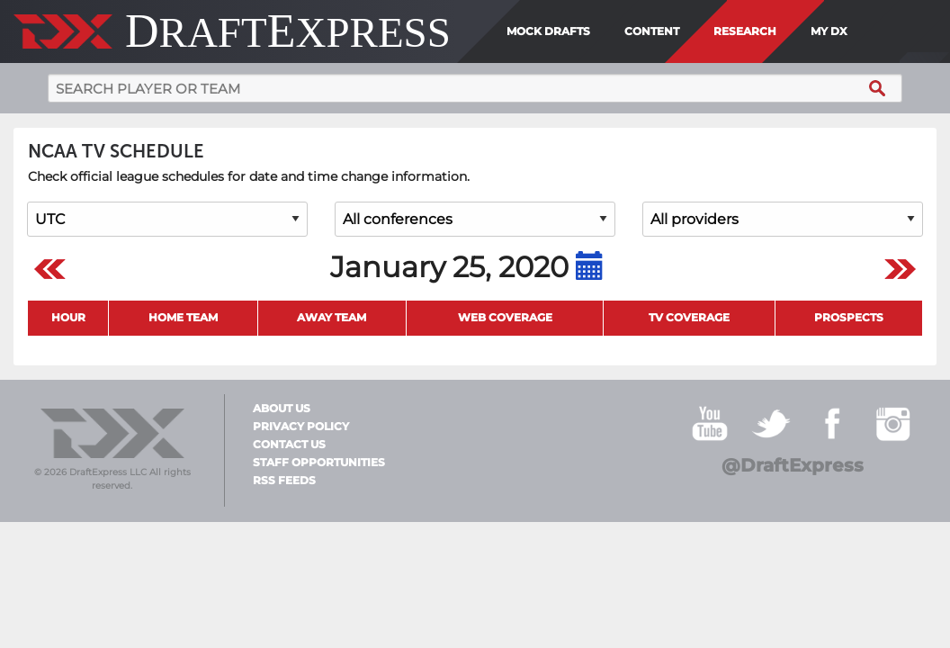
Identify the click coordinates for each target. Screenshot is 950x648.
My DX (829, 31)
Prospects (848, 317)
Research (744, 31)
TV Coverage (689, 317)
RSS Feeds (284, 480)
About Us (281, 408)
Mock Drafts (548, 31)
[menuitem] (860, 31)
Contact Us (289, 444)
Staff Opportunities (319, 462)
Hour (68, 317)
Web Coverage (505, 317)
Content (651, 31)
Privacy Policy (301, 426)
